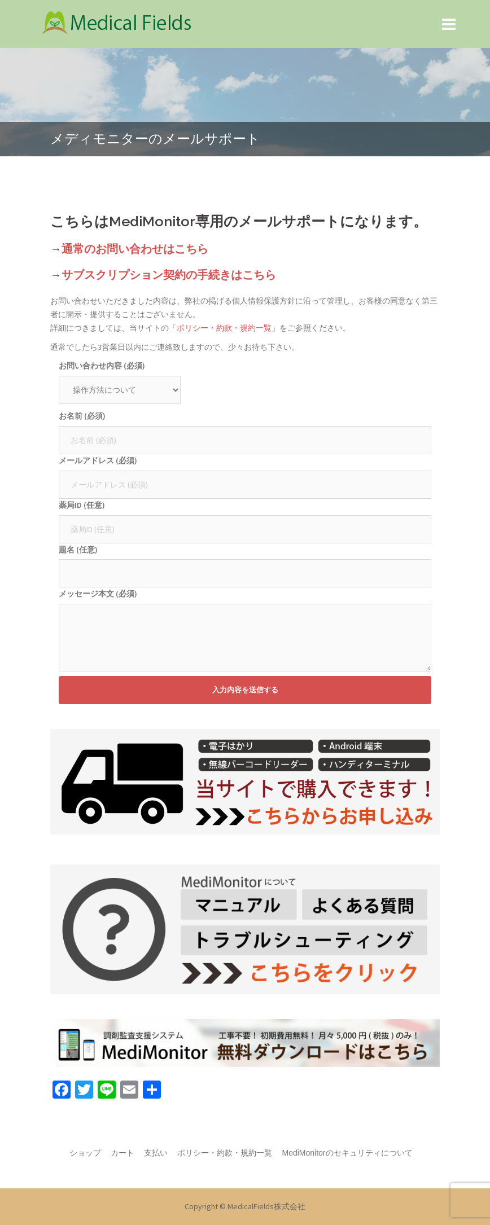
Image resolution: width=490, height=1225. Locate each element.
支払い (156, 1152)
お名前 (82, 416)
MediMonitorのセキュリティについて (347, 1152)
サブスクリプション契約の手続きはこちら (169, 275)
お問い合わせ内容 (102, 366)
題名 (78, 550)
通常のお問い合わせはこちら (135, 249)
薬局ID (82, 505)
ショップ (85, 1152)
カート (122, 1152)
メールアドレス (98, 460)
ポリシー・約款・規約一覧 (224, 328)
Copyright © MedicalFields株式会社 (245, 1206)
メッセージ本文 (98, 594)
